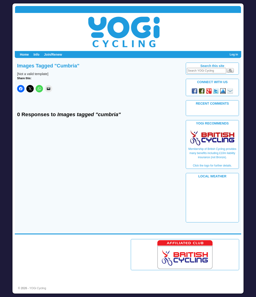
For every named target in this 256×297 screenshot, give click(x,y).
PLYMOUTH (212, 199)
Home (24, 54)
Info (37, 54)
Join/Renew (53, 54)
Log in (234, 54)
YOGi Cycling (37, 288)
